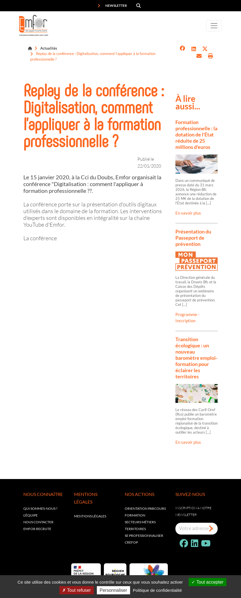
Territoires (135, 529)
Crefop (131, 542)
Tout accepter (207, 582)
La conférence (40, 238)
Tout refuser (76, 590)
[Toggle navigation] (214, 25)
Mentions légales (90, 516)
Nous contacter (38, 522)
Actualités (48, 48)
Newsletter (112, 5)
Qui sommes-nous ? (40, 508)
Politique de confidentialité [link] (157, 590)
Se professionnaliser (144, 535)
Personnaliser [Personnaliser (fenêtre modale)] (113, 590)
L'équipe (30, 515)
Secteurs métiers (140, 522)
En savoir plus (188, 212)
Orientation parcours (145, 508)
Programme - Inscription (187, 317)
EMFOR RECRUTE (37, 529)
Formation (135, 515)
